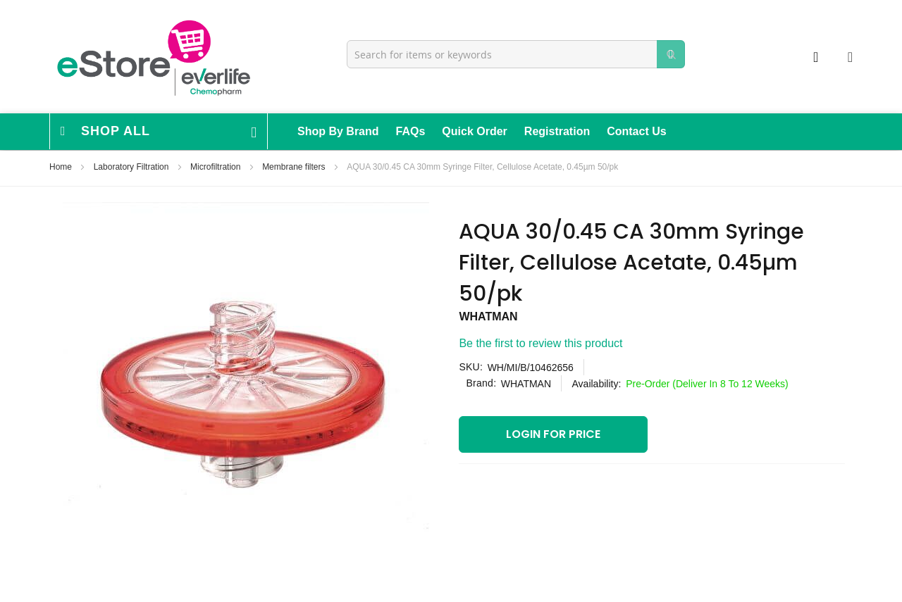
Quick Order (474, 131)
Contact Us (636, 131)
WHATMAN (488, 316)
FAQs (411, 131)
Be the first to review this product (540, 343)
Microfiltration (216, 167)
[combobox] (516, 54)
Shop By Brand (338, 131)
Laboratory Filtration (132, 167)
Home (61, 167)
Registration (557, 131)
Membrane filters (295, 167)
